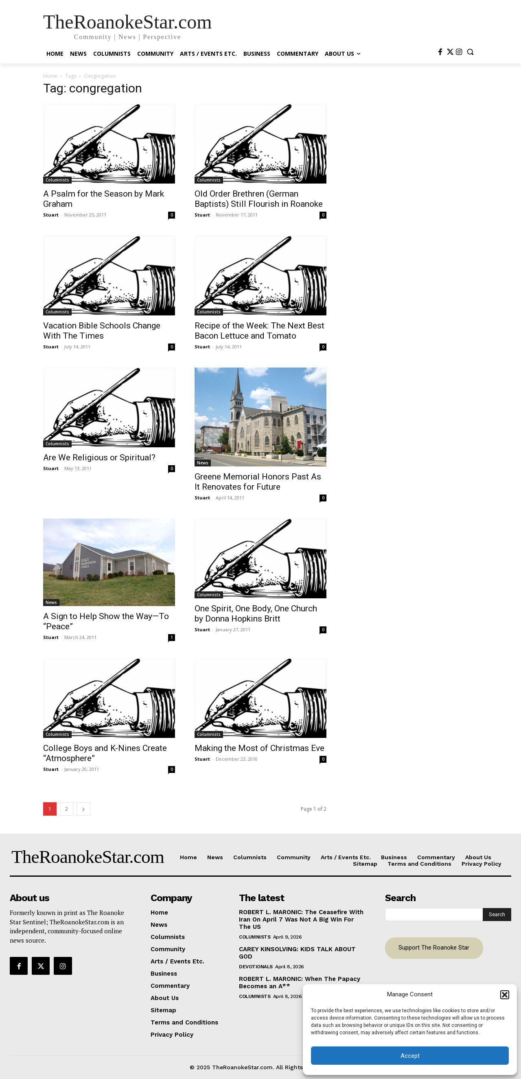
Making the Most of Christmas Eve (259, 748)
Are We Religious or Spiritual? (99, 457)
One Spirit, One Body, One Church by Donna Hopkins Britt (256, 614)
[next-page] (83, 809)
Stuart (51, 215)
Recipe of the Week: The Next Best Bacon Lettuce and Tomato (259, 331)
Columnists (57, 180)
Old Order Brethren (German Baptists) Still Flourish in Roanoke (259, 199)
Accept (410, 1055)
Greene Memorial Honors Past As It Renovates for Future (258, 482)
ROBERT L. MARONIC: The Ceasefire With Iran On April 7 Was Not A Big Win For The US (301, 919)
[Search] (497, 914)
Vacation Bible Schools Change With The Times (101, 331)
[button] (505, 995)
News (202, 463)
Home (50, 75)
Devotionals (256, 967)
